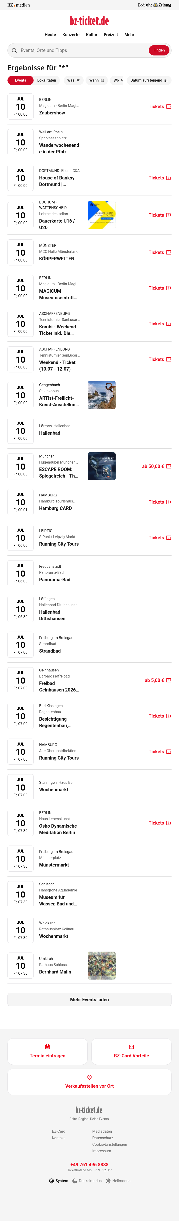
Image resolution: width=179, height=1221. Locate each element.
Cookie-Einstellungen (109, 1144)
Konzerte (70, 34)
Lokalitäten (46, 80)
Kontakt (58, 1138)
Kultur (91, 34)
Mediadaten (102, 1131)
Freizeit (111, 34)
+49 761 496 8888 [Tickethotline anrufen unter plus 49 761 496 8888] (89, 1164)
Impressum (101, 1151)
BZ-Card (58, 1131)
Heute (50, 34)
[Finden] (159, 50)
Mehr (129, 34)
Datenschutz (102, 1138)
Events (20, 80)
